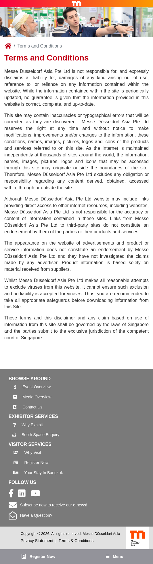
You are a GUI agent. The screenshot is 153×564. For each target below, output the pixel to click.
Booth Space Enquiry (41, 434)
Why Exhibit (32, 425)
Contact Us (32, 407)
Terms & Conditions (76, 540)
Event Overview (36, 387)
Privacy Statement (37, 540)
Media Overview (36, 397)
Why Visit (32, 452)
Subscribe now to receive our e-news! (48, 505)
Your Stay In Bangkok (43, 472)
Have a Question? (30, 515)
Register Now (36, 462)
